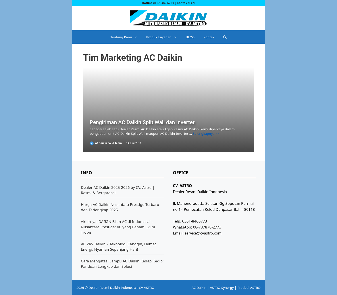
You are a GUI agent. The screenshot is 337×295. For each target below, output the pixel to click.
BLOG (190, 37)
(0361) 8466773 (163, 3)
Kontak (209, 37)
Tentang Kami (126, 37)
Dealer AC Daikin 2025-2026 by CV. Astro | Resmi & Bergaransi (118, 190)
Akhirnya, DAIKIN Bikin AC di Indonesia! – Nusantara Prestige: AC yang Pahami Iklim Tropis (118, 227)
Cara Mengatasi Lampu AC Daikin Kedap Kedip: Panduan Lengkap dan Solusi (122, 263)
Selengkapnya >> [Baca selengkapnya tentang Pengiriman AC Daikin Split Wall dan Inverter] (206, 133)
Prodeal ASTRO (248, 287)
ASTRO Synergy (222, 287)
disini (191, 3)
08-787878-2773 (207, 227)
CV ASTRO (146, 287)
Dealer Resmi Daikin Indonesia (112, 287)
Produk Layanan (163, 37)
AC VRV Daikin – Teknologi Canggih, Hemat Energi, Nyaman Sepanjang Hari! (118, 246)
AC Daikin (199, 287)
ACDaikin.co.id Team (108, 143)
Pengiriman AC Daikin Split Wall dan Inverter (142, 122)
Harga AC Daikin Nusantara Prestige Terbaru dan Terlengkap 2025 (120, 207)
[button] (225, 37)
